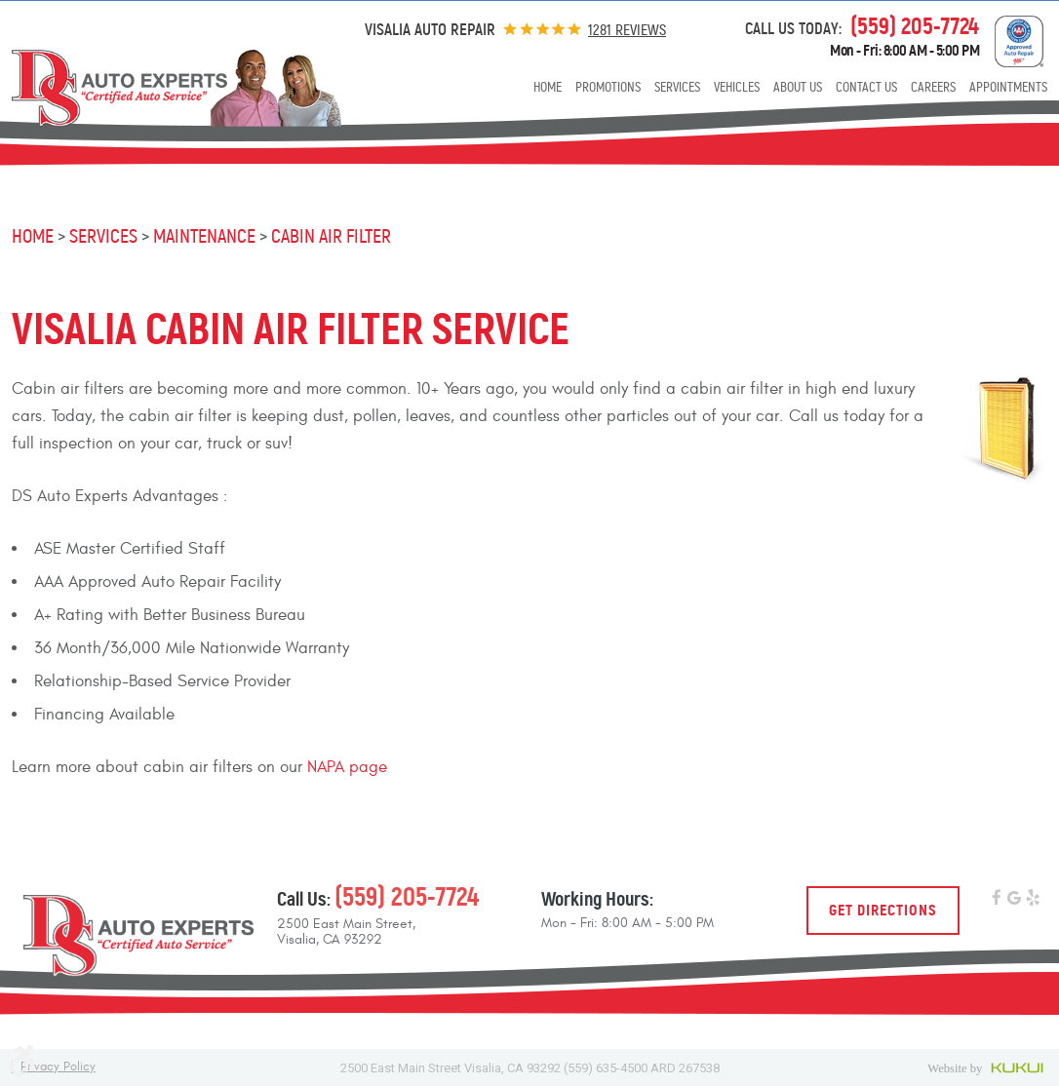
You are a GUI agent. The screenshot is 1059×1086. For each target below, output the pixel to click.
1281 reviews (627, 29)
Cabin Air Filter (331, 236)
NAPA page (347, 767)
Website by (987, 1067)
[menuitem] (547, 89)
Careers (933, 87)
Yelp (1033, 899)
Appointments (1008, 87)
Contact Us (866, 87)
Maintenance (204, 236)
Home (547, 87)
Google (1014, 899)
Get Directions (883, 910)
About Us (797, 87)
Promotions (608, 87)
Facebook (996, 899)
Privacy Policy (58, 1067)
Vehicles (737, 87)
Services (677, 87)
